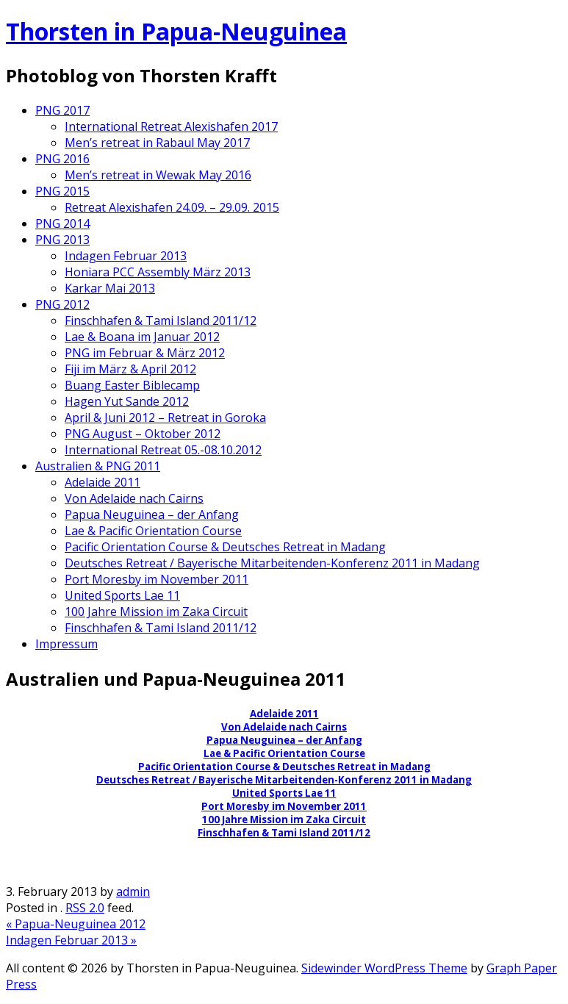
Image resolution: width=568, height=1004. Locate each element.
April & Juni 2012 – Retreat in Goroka (165, 417)
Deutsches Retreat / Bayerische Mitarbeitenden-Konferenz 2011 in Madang (272, 563)
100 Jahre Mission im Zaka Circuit (156, 611)
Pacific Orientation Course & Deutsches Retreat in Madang (225, 547)
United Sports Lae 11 (122, 595)
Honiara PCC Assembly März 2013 (158, 272)
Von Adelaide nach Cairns (134, 498)
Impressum (66, 644)
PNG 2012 (62, 304)
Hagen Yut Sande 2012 (127, 401)
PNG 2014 (62, 223)
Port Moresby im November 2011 (156, 579)
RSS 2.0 (84, 908)
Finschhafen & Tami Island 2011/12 (160, 320)
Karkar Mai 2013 (110, 288)
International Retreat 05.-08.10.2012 (163, 450)
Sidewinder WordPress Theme (384, 968)
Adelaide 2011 (102, 482)
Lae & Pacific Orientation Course (153, 531)
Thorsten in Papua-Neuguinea (176, 31)
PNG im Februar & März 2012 (145, 353)
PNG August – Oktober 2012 (142, 434)
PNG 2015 (62, 191)
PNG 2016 (62, 159)
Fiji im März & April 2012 (130, 369)
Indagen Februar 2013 (126, 256)
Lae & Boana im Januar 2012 (142, 337)
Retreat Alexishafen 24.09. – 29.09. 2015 (172, 207)
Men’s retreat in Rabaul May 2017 (157, 143)
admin (133, 891)
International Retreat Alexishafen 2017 (171, 126)
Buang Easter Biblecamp (132, 385)
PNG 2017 (62, 110)
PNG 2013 (62, 240)
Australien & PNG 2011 (97, 466)
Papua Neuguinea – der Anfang (152, 514)
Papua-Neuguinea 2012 (75, 924)
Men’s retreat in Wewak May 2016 (158, 175)
